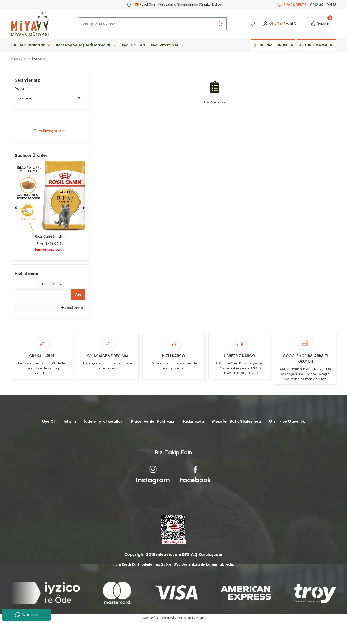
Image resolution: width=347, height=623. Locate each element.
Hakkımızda (193, 422)
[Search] (153, 23)
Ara (78, 295)
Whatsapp (26, 614)
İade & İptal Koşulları (99, 422)
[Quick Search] (42, 294)
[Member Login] (279, 24)
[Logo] (35, 23)
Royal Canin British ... (50, 237)
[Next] (84, 208)
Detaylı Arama (72, 308)
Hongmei (39, 58)
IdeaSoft (149, 619)
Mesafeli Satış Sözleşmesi (240, 422)
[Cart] (320, 23)
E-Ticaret (163, 619)
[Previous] (16, 208)
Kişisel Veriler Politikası (150, 422)
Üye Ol (40, 422)
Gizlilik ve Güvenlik (293, 422)
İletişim (62, 422)
